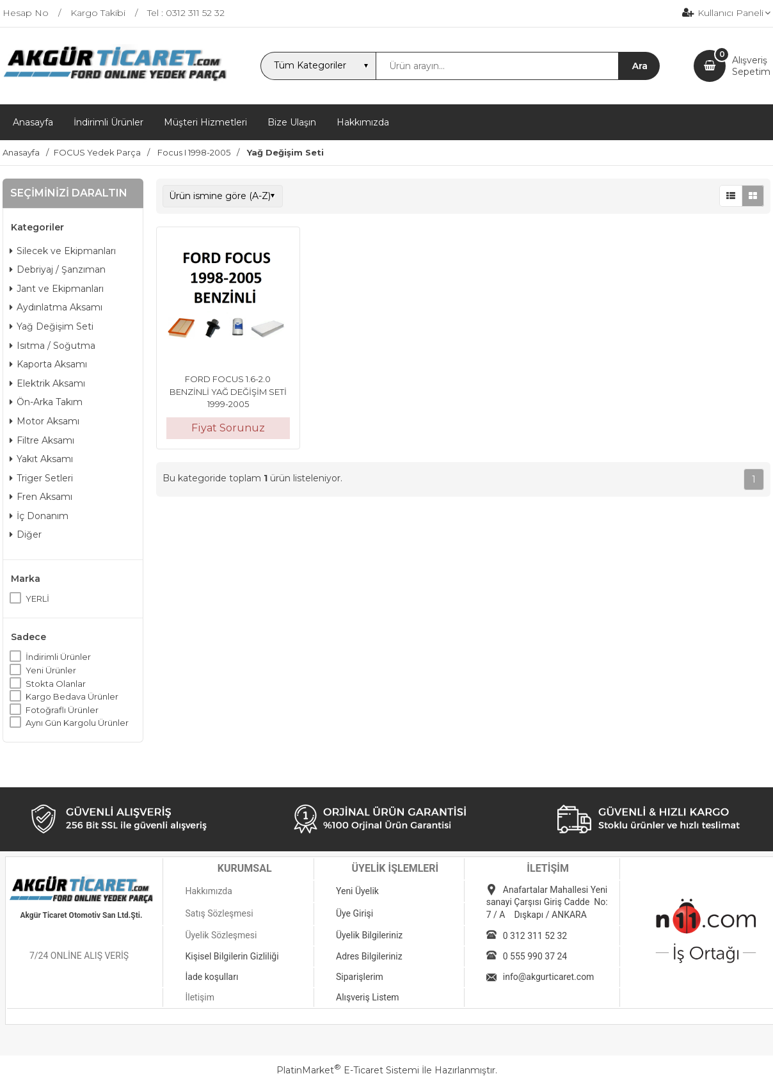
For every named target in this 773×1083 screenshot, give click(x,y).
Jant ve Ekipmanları (57, 288)
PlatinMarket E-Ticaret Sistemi (347, 1070)
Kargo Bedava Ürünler (72, 696)
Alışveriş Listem (367, 997)
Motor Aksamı (44, 421)
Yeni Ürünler (51, 670)
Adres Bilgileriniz (369, 956)
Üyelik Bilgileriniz (369, 935)
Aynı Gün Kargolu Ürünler (77, 723)
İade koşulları (211, 977)
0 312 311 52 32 (535, 936)
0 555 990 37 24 (535, 956)
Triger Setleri (41, 478)
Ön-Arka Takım (46, 402)
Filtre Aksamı (42, 440)
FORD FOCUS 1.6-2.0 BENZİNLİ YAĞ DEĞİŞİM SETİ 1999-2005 (228, 391)
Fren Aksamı (41, 496)
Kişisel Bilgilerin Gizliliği (231, 956)
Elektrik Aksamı (47, 383)
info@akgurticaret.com (548, 977)
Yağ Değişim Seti (51, 326)
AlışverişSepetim (751, 65)
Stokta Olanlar (56, 683)
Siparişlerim (359, 977)
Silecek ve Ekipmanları (63, 251)
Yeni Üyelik (357, 891)
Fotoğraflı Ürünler (62, 710)
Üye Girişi (354, 913)
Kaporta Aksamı (48, 364)
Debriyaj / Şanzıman (58, 269)
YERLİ (37, 598)
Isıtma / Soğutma (52, 345)
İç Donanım (39, 516)
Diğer (26, 534)
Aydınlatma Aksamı (56, 307)
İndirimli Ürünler (58, 657)
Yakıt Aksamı (41, 459)
